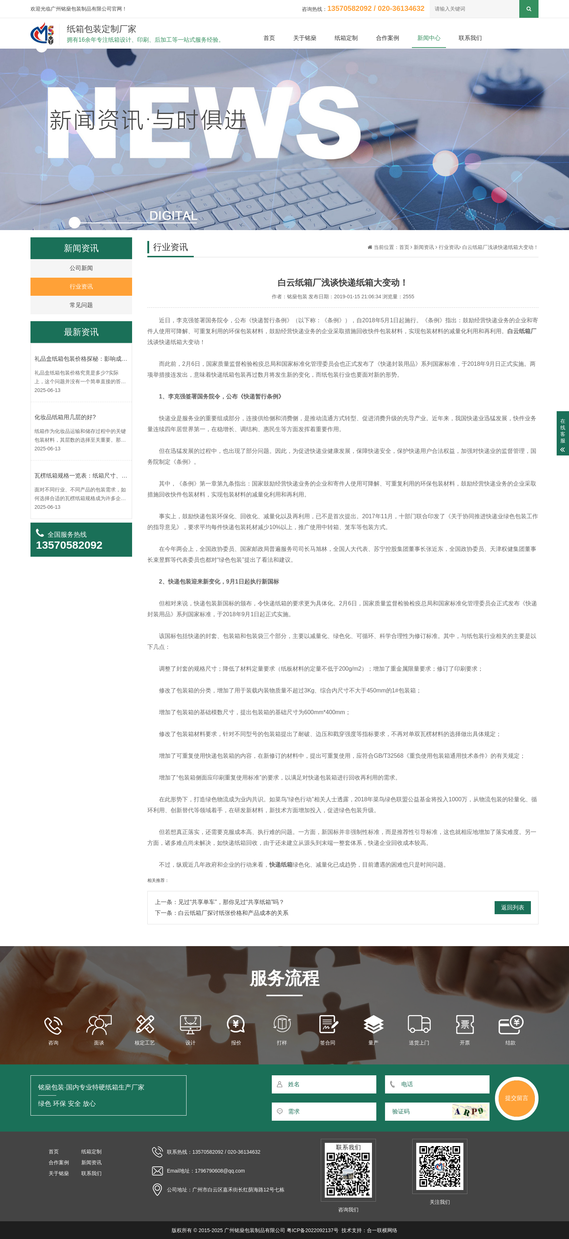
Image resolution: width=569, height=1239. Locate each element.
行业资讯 (449, 247)
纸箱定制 (346, 38)
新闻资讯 (424, 247)
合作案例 (387, 38)
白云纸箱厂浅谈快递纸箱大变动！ (500, 247)
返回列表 (512, 907)
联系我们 (470, 38)
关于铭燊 (304, 38)
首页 (269, 38)
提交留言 (516, 1098)
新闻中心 (429, 38)
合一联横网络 (382, 1230)
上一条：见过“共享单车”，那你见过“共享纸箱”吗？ (219, 902)
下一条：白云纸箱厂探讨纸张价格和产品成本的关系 (221, 913)
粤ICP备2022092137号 (313, 1230)
